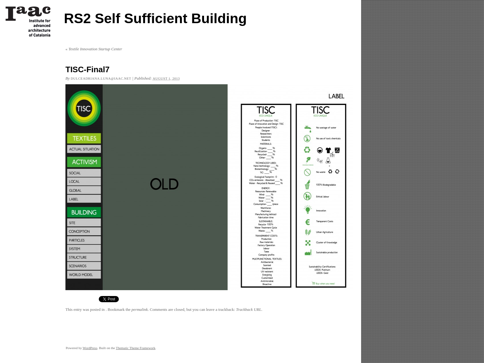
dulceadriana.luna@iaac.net (101, 78)
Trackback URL (248, 309)
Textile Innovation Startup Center (93, 49)
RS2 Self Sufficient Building (155, 18)
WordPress (90, 348)
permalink (139, 309)
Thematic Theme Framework (135, 348)
